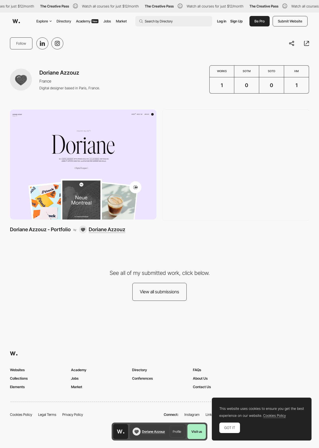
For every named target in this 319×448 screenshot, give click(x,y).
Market (121, 21)
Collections (19, 378)
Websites (17, 370)
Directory (64, 21)
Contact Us (202, 387)
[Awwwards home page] (120, 431)
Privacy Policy (72, 414)
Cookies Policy (21, 414)
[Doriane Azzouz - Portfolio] (83, 165)
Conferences (142, 378)
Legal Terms (47, 414)
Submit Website (290, 21)
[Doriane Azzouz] (102, 229)
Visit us (196, 432)
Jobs (107, 21)
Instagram (192, 414)
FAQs (197, 370)
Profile (177, 432)
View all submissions (159, 291)
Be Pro (259, 21)
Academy (87, 21)
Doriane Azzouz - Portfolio (40, 229)
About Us (200, 378)
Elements (17, 387)
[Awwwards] (16, 21)
